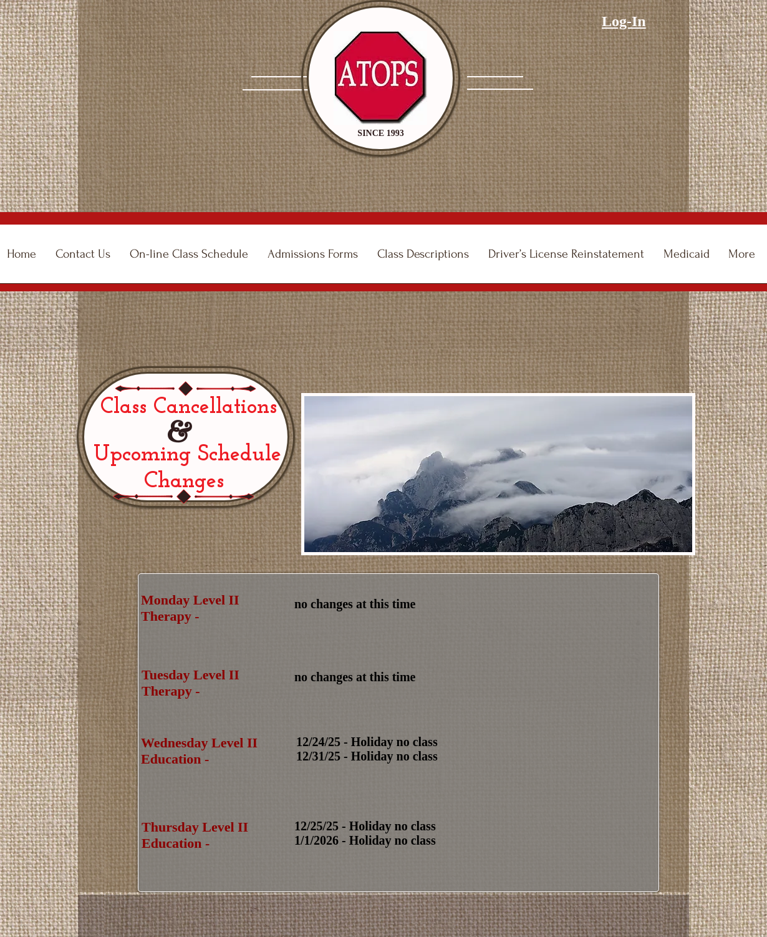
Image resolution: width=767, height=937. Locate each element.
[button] (315, 258)
